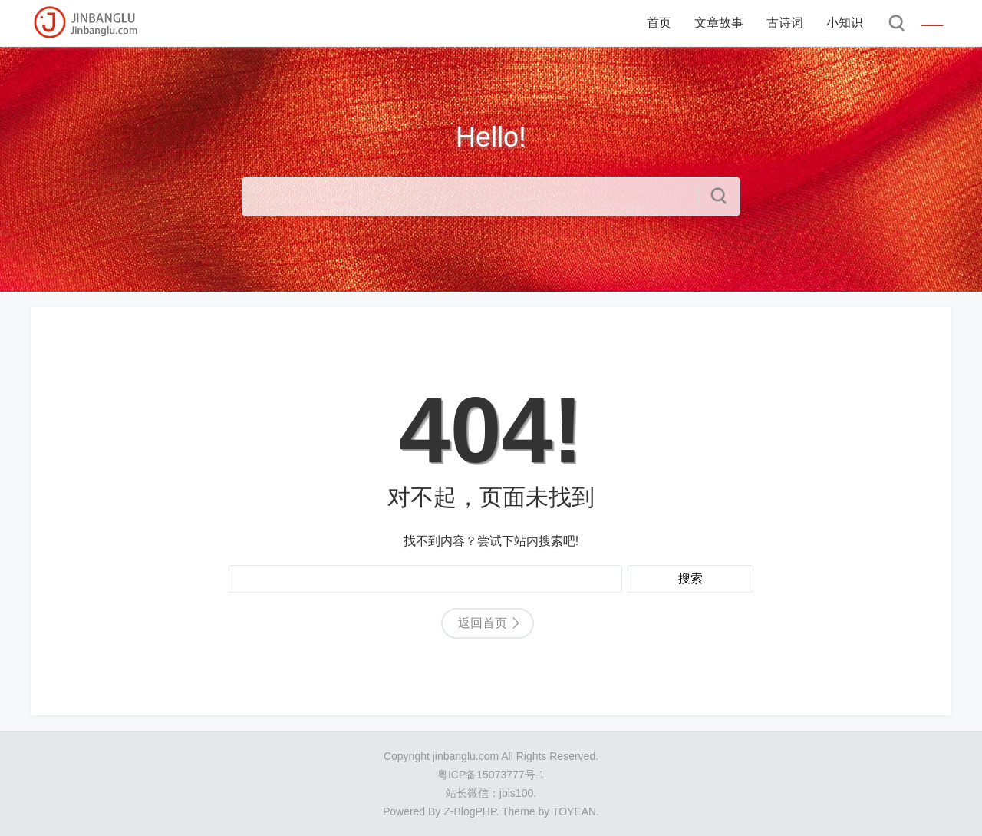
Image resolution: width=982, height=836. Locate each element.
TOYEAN (574, 811)
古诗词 (784, 22)
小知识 (844, 22)
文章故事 (718, 22)
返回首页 (482, 622)
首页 (659, 22)
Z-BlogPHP (469, 811)
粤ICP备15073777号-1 (491, 774)
